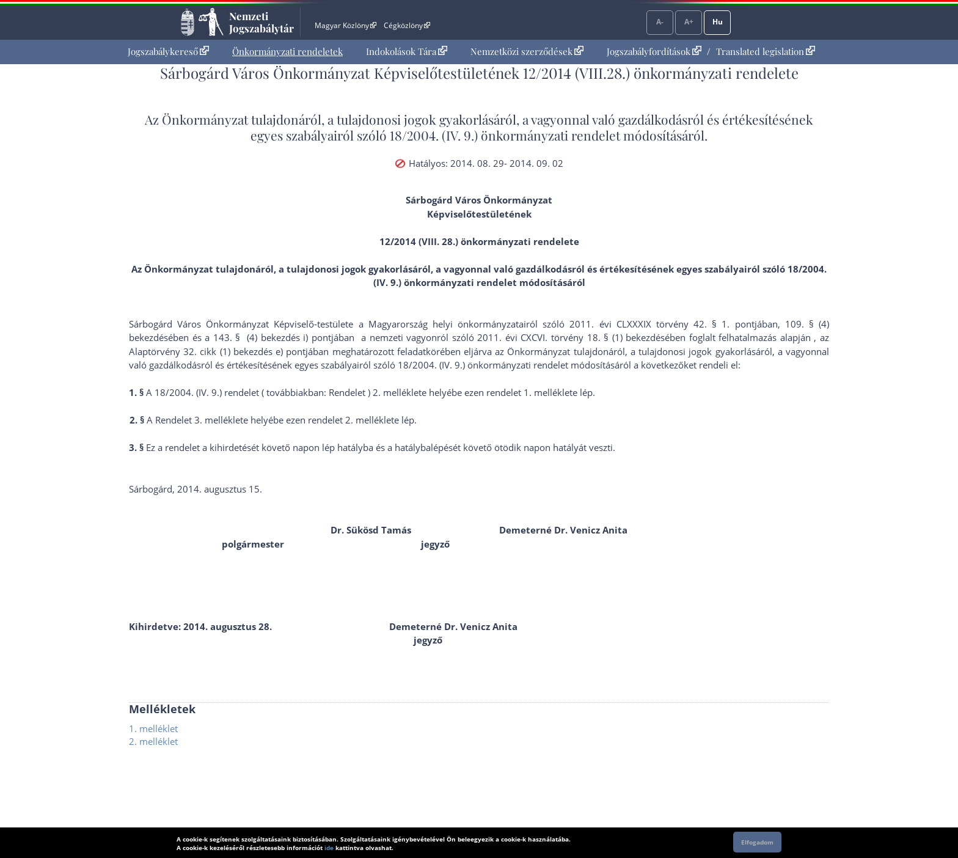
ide (329, 847)
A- (660, 21)
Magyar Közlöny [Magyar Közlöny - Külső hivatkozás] (345, 25)
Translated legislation (765, 51)
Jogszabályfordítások (654, 51)
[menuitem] (168, 52)
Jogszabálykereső (168, 51)
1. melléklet (153, 728)
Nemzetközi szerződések (526, 51)
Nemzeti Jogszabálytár (261, 22)
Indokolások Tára (406, 51)
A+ (688, 21)
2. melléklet (153, 741)
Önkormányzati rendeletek (287, 51)
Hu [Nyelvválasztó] (717, 21)
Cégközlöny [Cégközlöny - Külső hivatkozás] (407, 25)
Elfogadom (757, 842)
